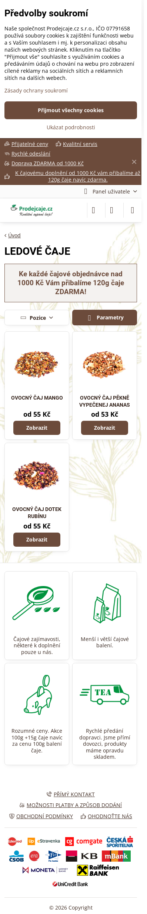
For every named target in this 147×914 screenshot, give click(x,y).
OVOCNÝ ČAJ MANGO (37, 398)
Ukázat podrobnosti (71, 127)
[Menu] (132, 210)
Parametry (105, 318)
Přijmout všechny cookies (71, 110)
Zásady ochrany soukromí (36, 90)
